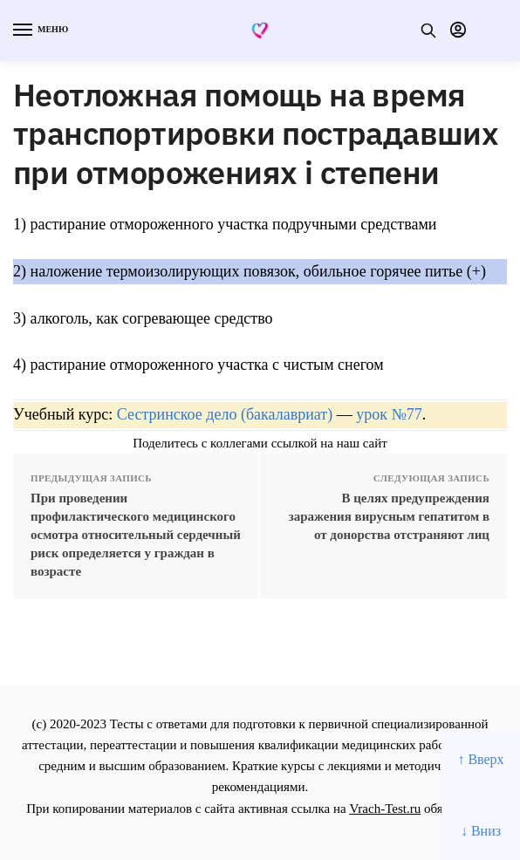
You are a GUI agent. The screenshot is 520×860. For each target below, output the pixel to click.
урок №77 (388, 414)
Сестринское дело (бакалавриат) (224, 414)
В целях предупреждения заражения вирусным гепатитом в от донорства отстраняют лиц (389, 516)
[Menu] (39, 30)
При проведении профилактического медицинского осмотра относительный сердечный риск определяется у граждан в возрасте (136, 534)
